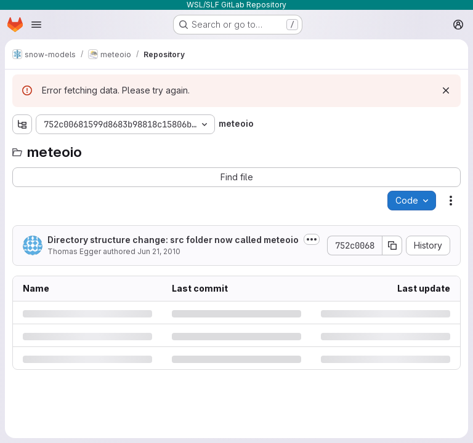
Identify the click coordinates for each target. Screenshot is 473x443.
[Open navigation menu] (36, 24)
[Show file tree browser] (22, 124)
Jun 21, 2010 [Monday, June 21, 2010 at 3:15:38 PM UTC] (158, 251)
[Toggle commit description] (312, 239)
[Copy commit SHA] (392, 245)
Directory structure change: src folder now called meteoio (173, 239)
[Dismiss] (446, 90)
